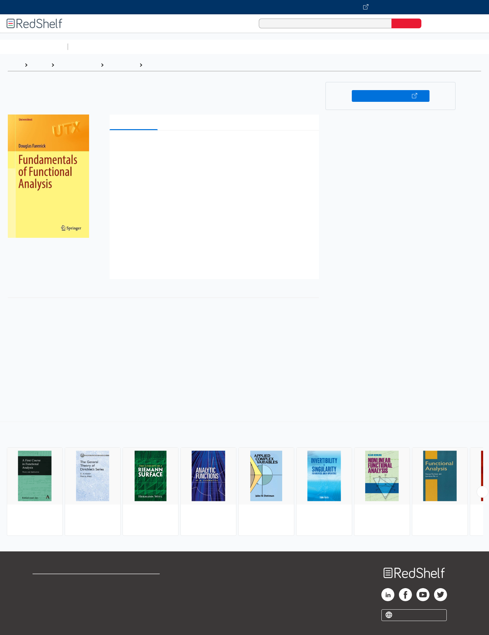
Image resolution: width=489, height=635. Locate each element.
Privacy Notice (51, 603)
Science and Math (127, 47)
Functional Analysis (168, 65)
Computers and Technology (186, 47)
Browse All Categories (33, 47)
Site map (43, 613)
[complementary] (244, 479)
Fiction (367, 47)
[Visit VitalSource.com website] (244, 7)
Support (42, 592)
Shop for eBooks (53, 582)
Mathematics (121, 65)
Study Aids (87, 47)
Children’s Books (431, 47)
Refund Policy (134, 592)
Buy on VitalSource (391, 96)
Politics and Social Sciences (320, 47)
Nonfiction (393, 47)
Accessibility (133, 603)
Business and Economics (252, 47)
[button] (215, 145)
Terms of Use (134, 582)
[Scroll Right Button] (482, 492)
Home (14, 65)
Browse (39, 65)
